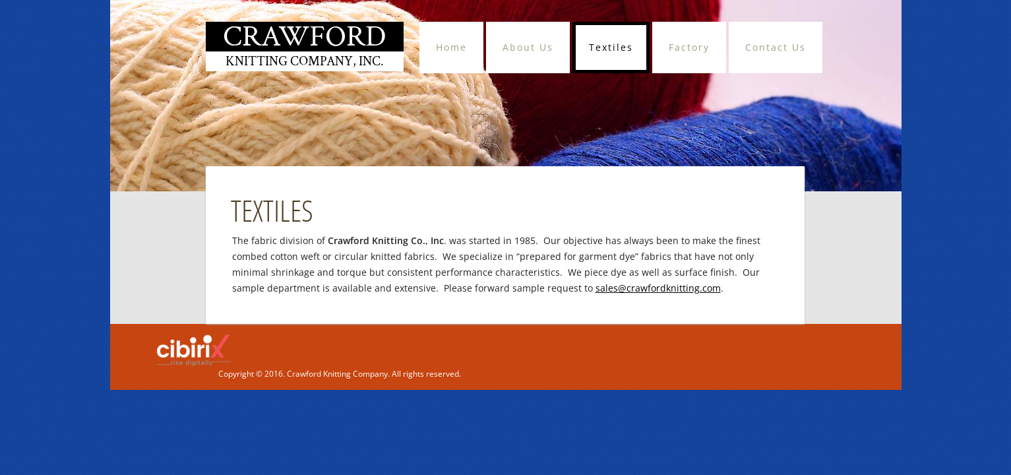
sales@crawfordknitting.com (658, 288)
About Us (528, 47)
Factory (689, 47)
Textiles (611, 47)
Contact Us (775, 47)
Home (451, 47)
